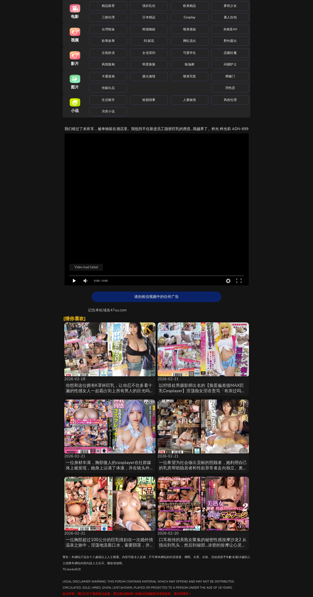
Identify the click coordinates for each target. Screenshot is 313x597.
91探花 (149, 41)
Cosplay (189, 17)
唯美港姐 (189, 29)
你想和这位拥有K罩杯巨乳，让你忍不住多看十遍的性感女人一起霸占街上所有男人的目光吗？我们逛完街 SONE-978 (110, 391)
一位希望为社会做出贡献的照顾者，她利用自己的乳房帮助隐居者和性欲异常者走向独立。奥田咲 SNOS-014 (203, 468)
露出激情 (148, 76)
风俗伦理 (230, 100)
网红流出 (189, 41)
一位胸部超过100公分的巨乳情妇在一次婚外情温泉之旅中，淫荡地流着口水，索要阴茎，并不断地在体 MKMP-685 (110, 545)
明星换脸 (148, 64)
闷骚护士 (230, 64)
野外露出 (230, 41)
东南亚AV (230, 29)
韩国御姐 (148, 29)
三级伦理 (108, 17)
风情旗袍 (108, 64)
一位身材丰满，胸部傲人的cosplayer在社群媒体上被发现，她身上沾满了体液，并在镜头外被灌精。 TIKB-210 (110, 468)
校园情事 (148, 100)
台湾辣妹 (108, 29)
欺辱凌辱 (108, 41)
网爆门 (230, 76)
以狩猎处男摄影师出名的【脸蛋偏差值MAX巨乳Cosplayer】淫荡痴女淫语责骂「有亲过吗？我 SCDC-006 (202, 391)
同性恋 (230, 88)
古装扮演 (108, 53)
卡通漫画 (108, 76)
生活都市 (108, 100)
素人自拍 (230, 17)
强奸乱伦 (148, 6)
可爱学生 (189, 53)
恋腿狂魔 (230, 53)
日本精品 (148, 17)
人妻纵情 (189, 100)
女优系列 (148, 53)
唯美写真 (189, 76)
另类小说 (108, 111)
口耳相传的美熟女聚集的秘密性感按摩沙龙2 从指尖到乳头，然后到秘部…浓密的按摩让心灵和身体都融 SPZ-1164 (202, 545)
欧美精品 (189, 6)
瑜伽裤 (189, 64)
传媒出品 (108, 88)
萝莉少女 (230, 6)
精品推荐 (108, 6)
